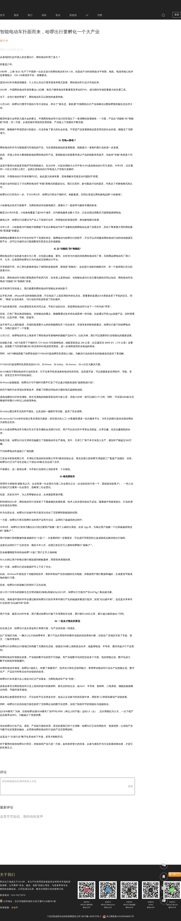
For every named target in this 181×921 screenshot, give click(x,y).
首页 (2, 15)
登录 (176, 14)
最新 (16, 15)
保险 (44, 15)
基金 (58, 15)
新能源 (73, 15)
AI (87, 15)
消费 (99, 15)
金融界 (14, 907)
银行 (30, 15)
